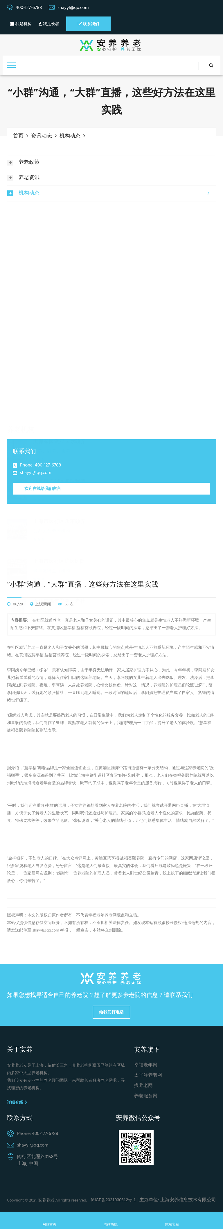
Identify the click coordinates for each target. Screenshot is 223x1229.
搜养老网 (143, 1085)
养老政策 (29, 162)
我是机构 (21, 24)
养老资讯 (29, 177)
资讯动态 (41, 136)
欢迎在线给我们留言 (42, 488)
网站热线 (111, 1220)
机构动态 (70, 136)
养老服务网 (145, 1096)
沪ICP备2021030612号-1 (113, 1199)
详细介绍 (17, 1102)
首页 (18, 136)
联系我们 (88, 24)
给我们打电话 (111, 1012)
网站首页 (49, 1220)
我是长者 (49, 24)
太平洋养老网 (148, 1075)
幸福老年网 (145, 1065)
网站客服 (172, 1220)
